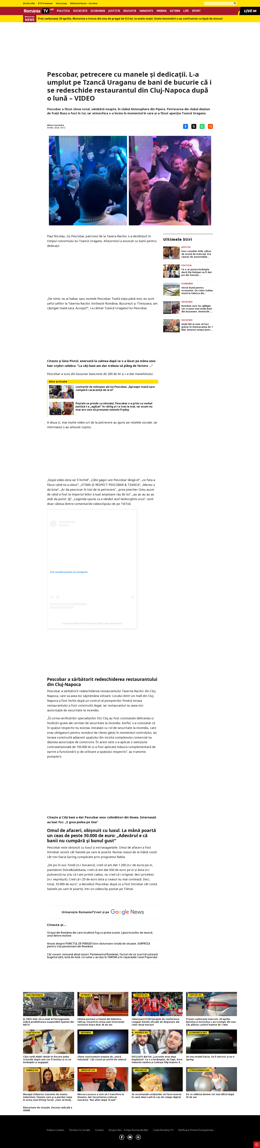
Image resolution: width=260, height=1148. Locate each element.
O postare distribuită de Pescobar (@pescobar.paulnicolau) (92, 623)
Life (186, 10)
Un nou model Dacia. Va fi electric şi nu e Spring (210, 1058)
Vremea (161, 10)
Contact (99, 1129)
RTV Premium (45, 3)
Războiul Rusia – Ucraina (83, 3)
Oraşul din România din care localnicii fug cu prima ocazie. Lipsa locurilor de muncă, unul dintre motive (100, 934)
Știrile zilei (29, 3)
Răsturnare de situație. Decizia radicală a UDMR (47, 1109)
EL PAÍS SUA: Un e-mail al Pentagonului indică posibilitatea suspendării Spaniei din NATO (48, 1022)
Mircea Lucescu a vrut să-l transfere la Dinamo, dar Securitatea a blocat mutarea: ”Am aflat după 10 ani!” (100, 1097)
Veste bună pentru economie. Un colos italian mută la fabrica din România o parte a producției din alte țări (197, 290)
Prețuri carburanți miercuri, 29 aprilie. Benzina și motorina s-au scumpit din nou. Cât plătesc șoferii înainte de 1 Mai (211, 1022)
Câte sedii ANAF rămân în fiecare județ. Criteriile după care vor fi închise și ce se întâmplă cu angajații (47, 1059)
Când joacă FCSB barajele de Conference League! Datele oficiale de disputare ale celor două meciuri (155, 1022)
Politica (63, 10)
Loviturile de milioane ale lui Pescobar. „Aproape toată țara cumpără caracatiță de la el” (115, 388)
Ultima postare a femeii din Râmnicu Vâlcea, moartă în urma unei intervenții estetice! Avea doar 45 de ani (100, 1022)
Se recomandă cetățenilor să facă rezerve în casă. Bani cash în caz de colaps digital (156, 1096)
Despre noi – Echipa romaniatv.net (128, 1129)
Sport (196, 10)
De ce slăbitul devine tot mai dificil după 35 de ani (210, 1096)
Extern (175, 10)
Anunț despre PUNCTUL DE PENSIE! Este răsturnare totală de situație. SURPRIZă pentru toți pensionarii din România (98, 945)
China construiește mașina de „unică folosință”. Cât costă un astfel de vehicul (101, 1058)
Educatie (129, 10)
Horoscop (61, 3)
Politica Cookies (55, 1129)
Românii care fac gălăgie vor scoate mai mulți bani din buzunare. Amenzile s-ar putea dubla (196, 309)
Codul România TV (163, 1129)
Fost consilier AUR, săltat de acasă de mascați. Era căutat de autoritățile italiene (196, 254)
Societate (80, 10)
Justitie (114, 10)
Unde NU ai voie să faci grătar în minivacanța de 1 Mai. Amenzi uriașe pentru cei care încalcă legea (197, 327)
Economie (98, 10)
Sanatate (146, 10)
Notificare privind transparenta (195, 1129)
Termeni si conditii (79, 1129)
